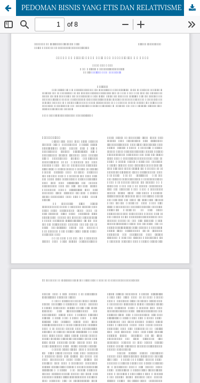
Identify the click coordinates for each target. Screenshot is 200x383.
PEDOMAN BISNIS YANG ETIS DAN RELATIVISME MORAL (110, 7)
